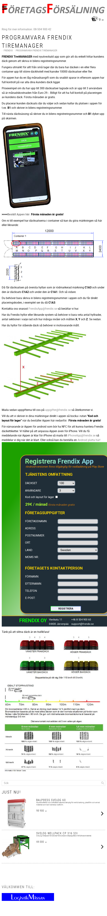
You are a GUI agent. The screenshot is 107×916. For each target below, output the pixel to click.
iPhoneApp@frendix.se (81, 435)
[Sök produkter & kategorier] (53, 783)
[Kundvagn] (53, 20)
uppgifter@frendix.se (58, 410)
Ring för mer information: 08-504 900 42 (26, 29)
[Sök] (102, 783)
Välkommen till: (18, 886)
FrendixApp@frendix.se (43, 308)
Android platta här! (89, 440)
